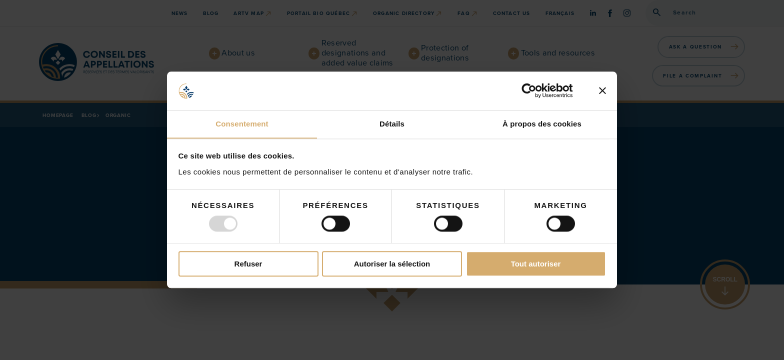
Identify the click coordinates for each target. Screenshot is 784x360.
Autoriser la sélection (392, 264)
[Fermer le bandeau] (602, 90)
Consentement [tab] (242, 124)
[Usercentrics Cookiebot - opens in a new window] (536, 90)
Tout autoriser (536, 264)
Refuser (248, 264)
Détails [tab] (392, 124)
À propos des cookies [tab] (542, 124)
